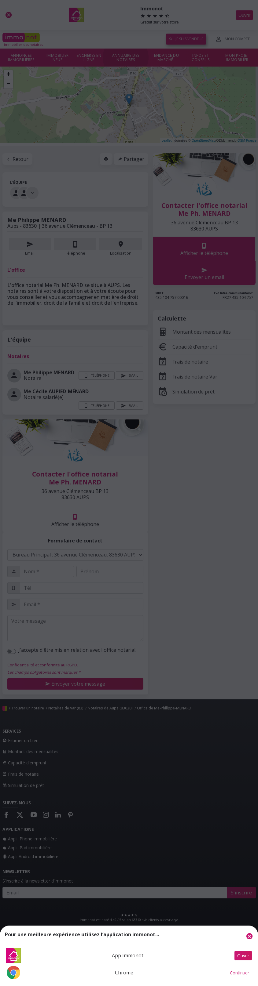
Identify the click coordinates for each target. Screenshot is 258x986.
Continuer (239, 973)
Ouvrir (243, 956)
